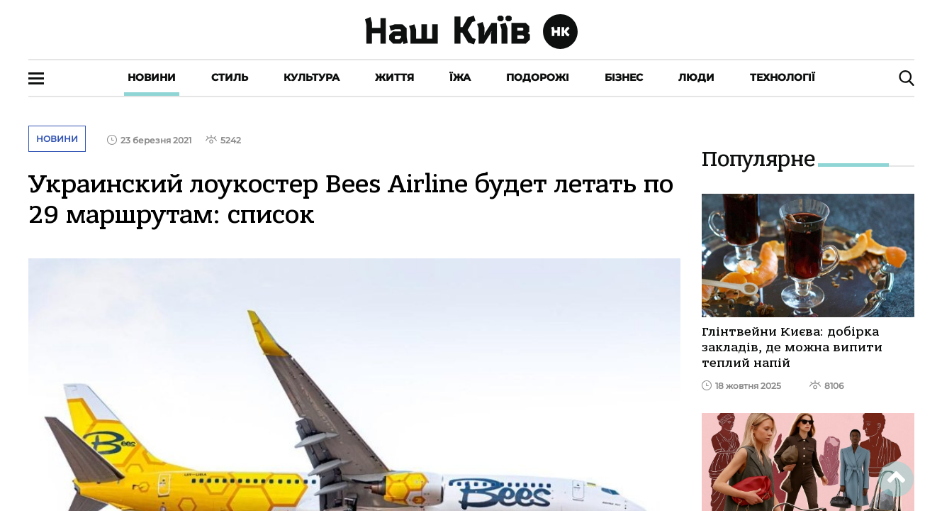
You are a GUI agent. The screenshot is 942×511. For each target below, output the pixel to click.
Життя (394, 77)
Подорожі (537, 77)
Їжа (460, 77)
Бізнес (624, 77)
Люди (696, 77)
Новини (152, 77)
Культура (312, 77)
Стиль (229, 77)
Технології (782, 77)
